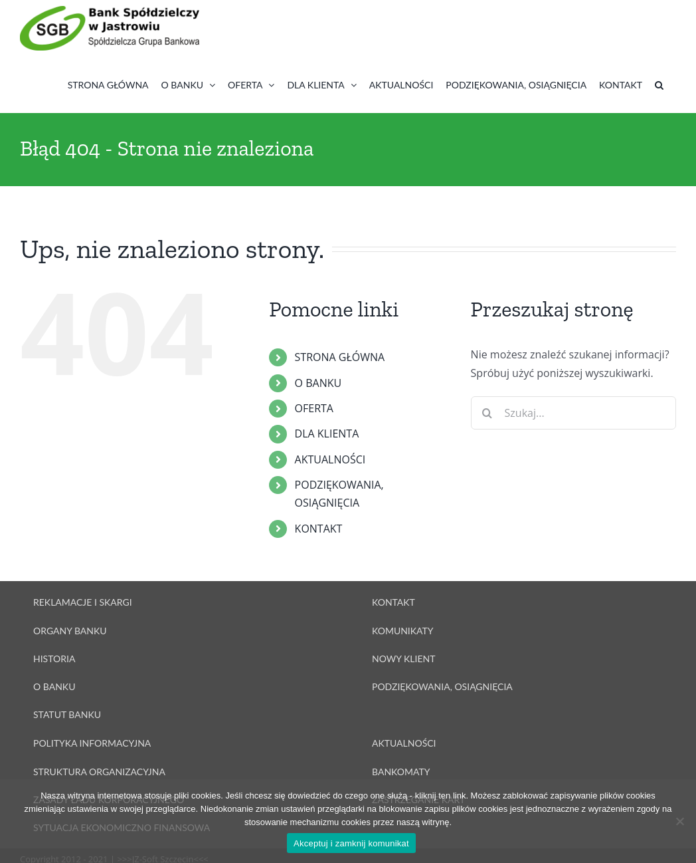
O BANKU (318, 383)
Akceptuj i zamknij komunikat (351, 843)
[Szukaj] (487, 413)
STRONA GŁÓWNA (340, 357)
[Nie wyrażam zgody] (679, 821)
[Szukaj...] (573, 413)
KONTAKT (319, 528)
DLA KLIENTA (327, 433)
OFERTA (314, 408)
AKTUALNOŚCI (330, 459)
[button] (659, 85)
